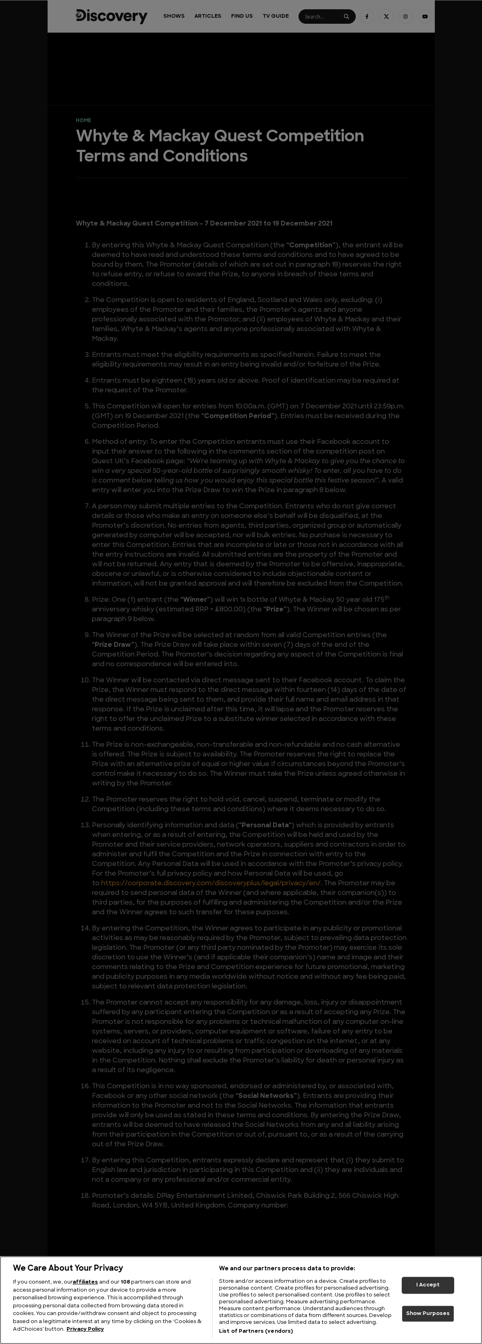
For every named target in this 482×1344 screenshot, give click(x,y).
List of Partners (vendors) (256, 1331)
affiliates (85, 1282)
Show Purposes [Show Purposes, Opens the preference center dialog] (428, 1313)
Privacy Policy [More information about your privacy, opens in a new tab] (85, 1329)
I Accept (428, 1285)
